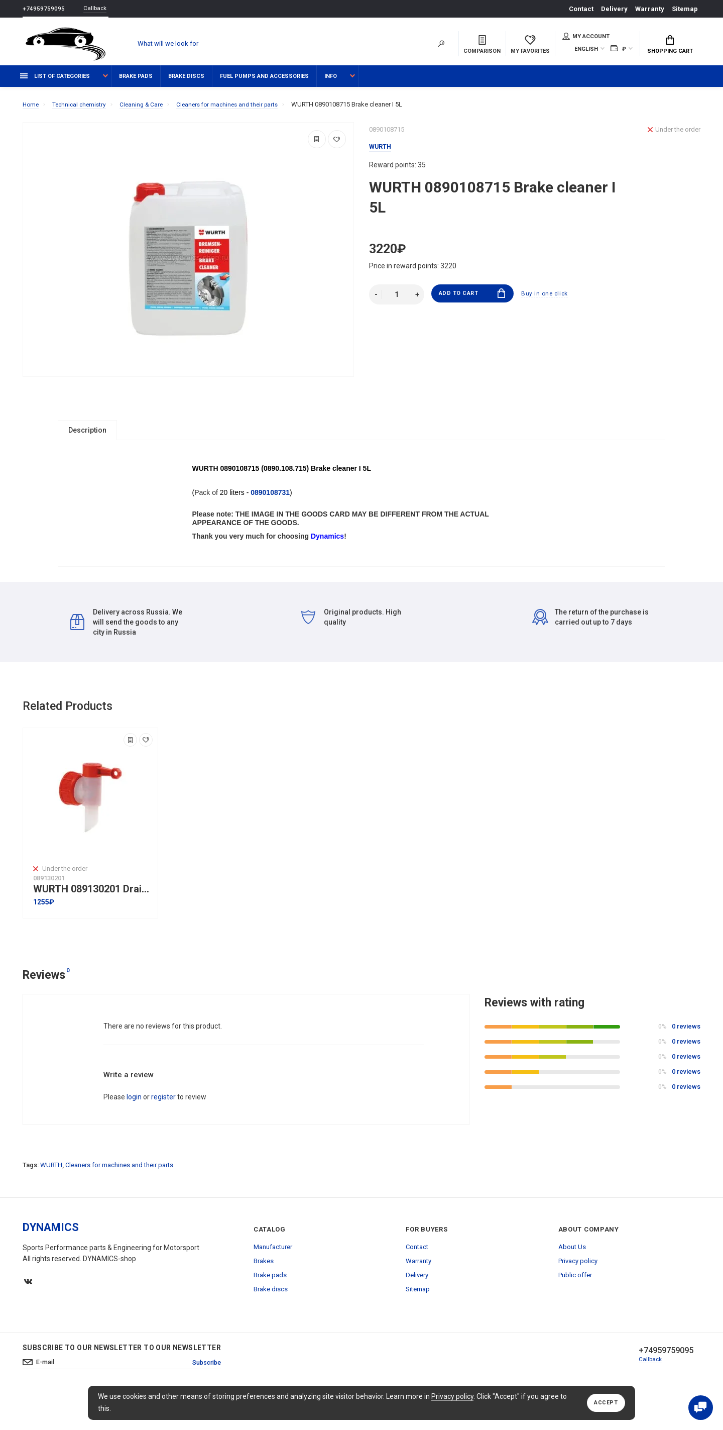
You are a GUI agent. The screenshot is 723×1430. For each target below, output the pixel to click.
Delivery (614, 9)
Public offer (575, 1309)
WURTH (51, 1199)
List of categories (55, 81)
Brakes (264, 1295)
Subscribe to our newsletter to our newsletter (122, 1382)
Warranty (649, 9)
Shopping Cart (670, 45)
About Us (572, 1281)
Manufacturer (273, 1281)
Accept (603, 1402)
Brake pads (136, 81)
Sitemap (685, 9)
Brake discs (186, 81)
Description (87, 436)
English (586, 50)
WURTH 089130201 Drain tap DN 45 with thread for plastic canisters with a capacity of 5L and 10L (93, 923)
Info (330, 81)
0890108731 (271, 512)
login (134, 1131)
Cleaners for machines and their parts (119, 1199)
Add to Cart (472, 300)
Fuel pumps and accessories (264, 81)
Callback (97, 9)
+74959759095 (44, 9)
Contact (581, 9)
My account (586, 37)
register (163, 1131)
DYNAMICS (51, 1261)
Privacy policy (452, 1396)
